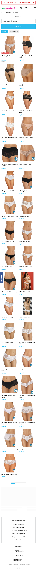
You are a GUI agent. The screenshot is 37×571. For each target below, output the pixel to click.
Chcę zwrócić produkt (18, 533)
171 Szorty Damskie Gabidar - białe (9, 138)
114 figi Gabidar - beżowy (25, 164)
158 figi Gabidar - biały (24, 241)
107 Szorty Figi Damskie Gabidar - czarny (10, 164)
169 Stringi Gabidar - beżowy (26, 137)
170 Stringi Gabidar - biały (8, 56)
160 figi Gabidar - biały (7, 342)
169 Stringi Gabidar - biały (25, 266)
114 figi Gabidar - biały (24, 291)
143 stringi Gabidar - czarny (26, 191)
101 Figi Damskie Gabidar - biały (27, 449)
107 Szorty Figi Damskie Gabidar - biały (27, 423)
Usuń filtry (4, 31)
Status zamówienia (18, 524)
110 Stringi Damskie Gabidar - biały (9, 423)
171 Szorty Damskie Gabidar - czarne (26, 111)
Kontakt (18, 540)
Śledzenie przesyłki (18, 527)
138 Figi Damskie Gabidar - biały (27, 369)
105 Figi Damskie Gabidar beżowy (25, 84)
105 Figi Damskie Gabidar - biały (10, 449)
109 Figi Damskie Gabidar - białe (10, 110)
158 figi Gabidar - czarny (8, 241)
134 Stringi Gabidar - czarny (8, 84)
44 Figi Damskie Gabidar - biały (9, 474)
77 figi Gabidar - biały (24, 216)
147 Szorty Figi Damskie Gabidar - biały (27, 343)
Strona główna (9, 12)
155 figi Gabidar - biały (24, 317)
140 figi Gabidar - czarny (8, 266)
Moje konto (18, 546)
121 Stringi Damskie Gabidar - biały (9, 369)
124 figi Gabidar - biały (7, 317)
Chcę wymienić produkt (18, 537)
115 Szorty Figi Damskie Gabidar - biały (27, 396)
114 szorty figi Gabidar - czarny (9, 291)
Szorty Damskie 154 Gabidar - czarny (26, 56)
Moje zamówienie (18, 520)
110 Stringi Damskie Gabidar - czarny (9, 396)
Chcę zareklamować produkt (18, 530)
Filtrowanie (18, 26)
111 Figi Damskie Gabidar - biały (10, 216)
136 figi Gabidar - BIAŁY (8, 191)
